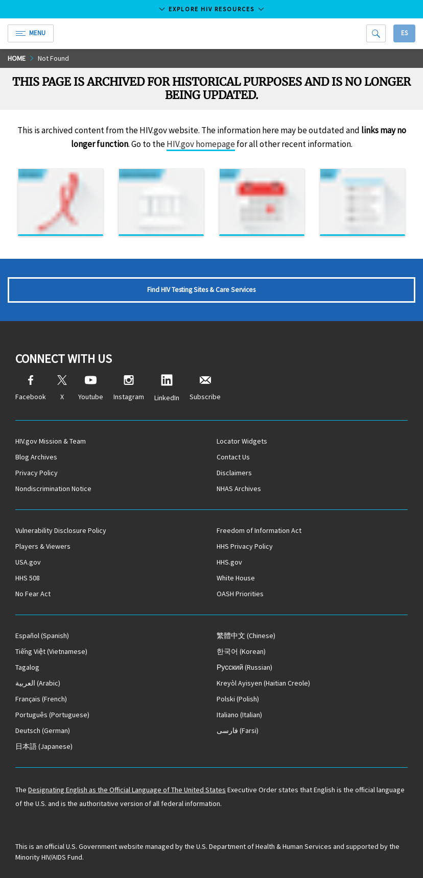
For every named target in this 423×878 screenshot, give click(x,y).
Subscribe (205, 388)
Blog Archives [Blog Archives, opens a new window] (36, 456)
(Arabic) (37, 683)
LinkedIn (166, 388)
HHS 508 (27, 577)
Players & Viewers (42, 546)
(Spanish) (42, 635)
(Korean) (241, 651)
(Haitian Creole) (263, 683)
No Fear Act (33, 593)
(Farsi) (237, 730)
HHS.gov (229, 562)
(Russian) (244, 667)
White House (236, 577)
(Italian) (239, 714)
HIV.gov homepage (201, 144)
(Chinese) (246, 635)
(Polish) (238, 698)
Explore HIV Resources (211, 9)
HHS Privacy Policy (245, 546)
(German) (42, 730)
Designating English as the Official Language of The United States (127, 789)
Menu (30, 33)
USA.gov (28, 562)
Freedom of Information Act (259, 530)
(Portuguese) (52, 714)
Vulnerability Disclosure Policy (60, 530)
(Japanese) (44, 746)
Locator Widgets (242, 441)
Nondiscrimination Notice (53, 488)
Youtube (90, 388)
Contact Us (233, 456)
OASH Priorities (240, 593)
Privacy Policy (36, 472)
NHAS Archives (239, 488)
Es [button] (404, 33)
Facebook (30, 388)
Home (17, 58)
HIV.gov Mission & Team (50, 441)
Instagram (128, 388)
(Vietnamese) (51, 651)
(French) (41, 698)
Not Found (53, 58)
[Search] (376, 33)
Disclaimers (234, 472)
